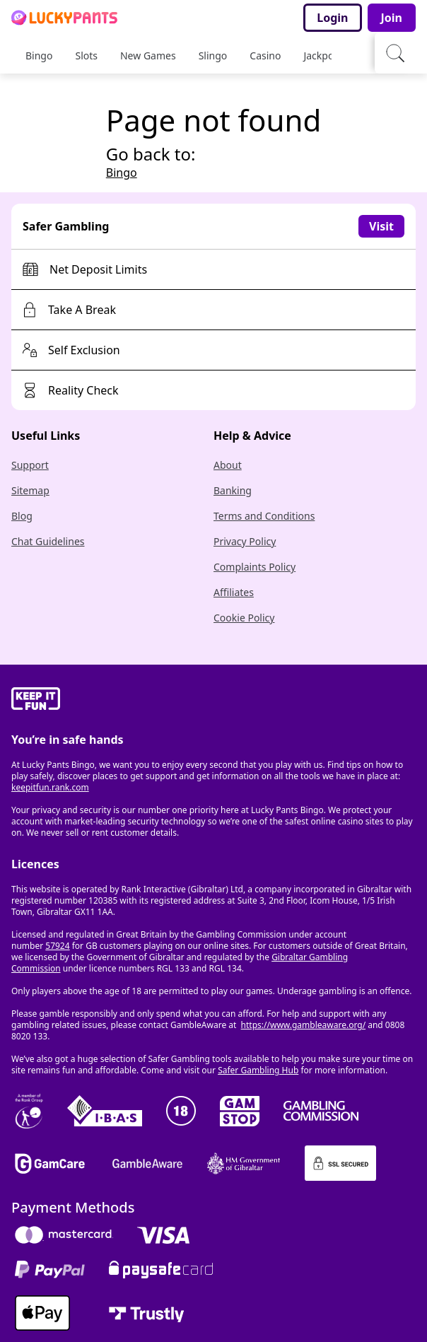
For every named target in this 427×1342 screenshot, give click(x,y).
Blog (22, 516)
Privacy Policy (245, 541)
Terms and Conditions (264, 516)
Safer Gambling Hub (258, 1070)
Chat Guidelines (48, 541)
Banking (233, 490)
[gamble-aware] (213, 700)
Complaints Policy (255, 566)
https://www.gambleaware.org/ (303, 1025)
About (228, 465)
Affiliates (234, 592)
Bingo (121, 172)
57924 (57, 946)
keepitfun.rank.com (50, 787)
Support (30, 465)
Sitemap (30, 490)
